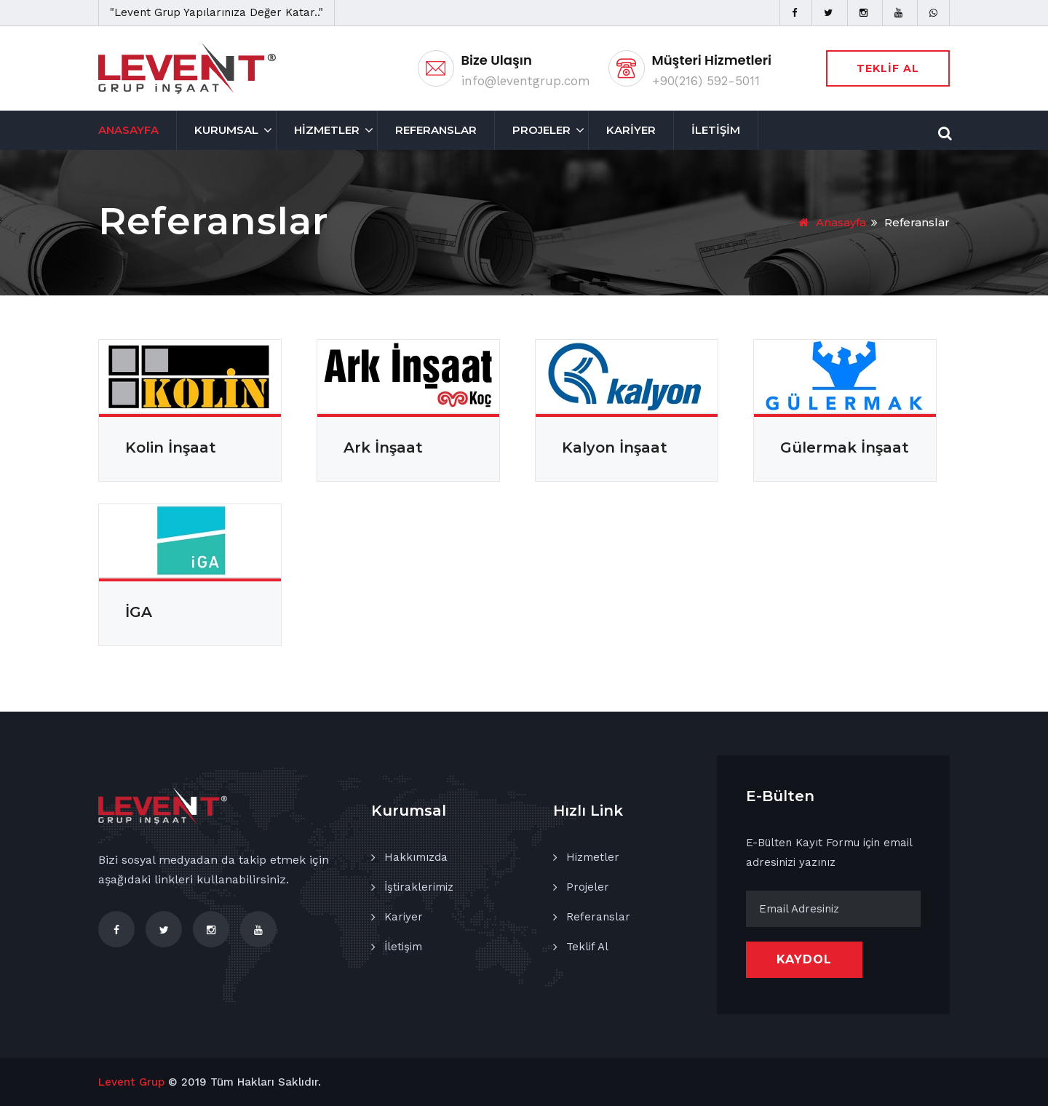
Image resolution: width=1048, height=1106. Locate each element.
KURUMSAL (226, 130)
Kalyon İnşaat (614, 447)
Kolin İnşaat (170, 447)
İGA (138, 612)
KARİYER (631, 130)
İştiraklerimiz (418, 887)
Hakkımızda (416, 857)
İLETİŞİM (715, 130)
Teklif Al (587, 946)
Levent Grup (131, 1082)
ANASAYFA (128, 130)
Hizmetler (592, 857)
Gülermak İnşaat (844, 447)
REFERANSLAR (436, 130)
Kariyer (403, 916)
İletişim (403, 946)
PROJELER (541, 130)
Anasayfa (832, 222)
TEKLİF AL (888, 68)
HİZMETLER (327, 130)
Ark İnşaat (383, 447)
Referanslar (598, 916)
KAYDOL (804, 959)
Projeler (587, 887)
